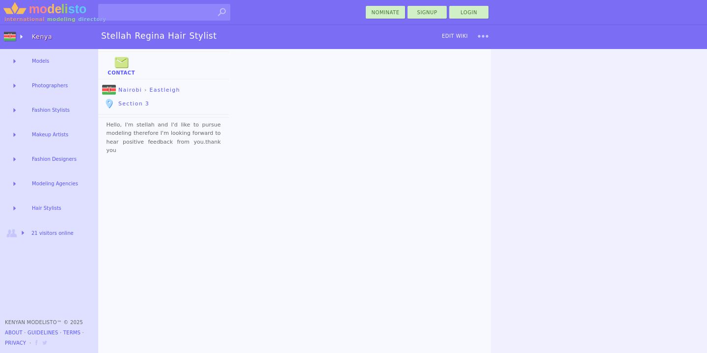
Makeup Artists (50, 134)
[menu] (483, 36)
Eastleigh (164, 90)
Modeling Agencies (55, 183)
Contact (121, 65)
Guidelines (42, 332)
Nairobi (122, 90)
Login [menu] (469, 12)
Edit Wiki (455, 36)
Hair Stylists (46, 208)
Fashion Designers (54, 159)
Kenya (42, 36)
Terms (72, 332)
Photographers (50, 85)
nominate (386, 12)
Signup (427, 12)
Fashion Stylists (51, 110)
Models (40, 61)
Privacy (15, 343)
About (14, 332)
